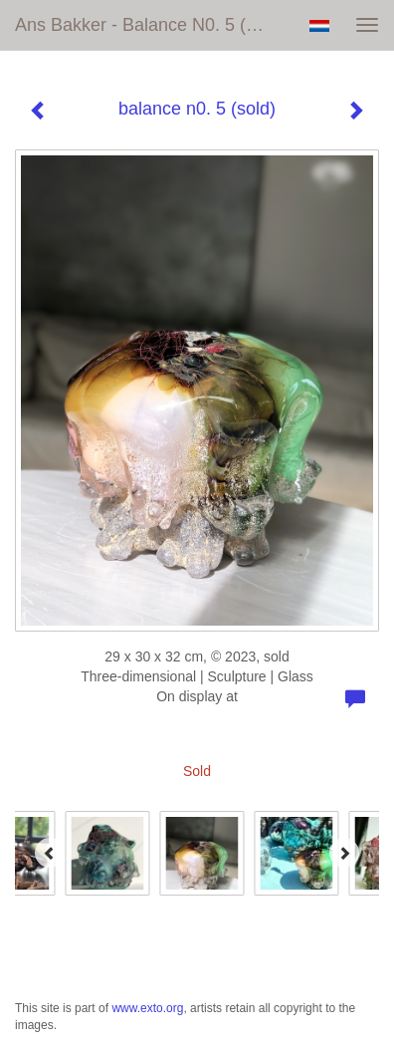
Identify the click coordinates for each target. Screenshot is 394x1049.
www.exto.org (147, 1008)
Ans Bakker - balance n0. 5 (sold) (150, 25)
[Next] (344, 853)
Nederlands (318, 26)
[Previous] (50, 853)
